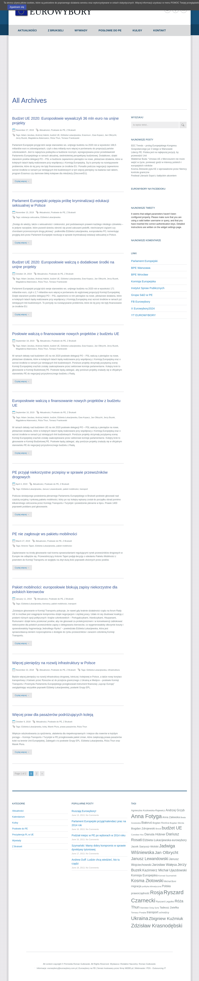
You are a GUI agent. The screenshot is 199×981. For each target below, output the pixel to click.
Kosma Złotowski (147, 880)
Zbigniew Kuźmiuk (166, 918)
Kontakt (159, 30)
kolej (45, 727)
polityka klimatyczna (151, 886)
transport (84, 489)
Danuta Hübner (154, 834)
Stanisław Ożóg (147, 908)
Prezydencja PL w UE (23, 834)
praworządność (140, 893)
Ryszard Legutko (165, 901)
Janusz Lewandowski (52, 489)
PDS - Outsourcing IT (156, 968)
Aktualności (27, 30)
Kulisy (137, 30)
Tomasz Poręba (138, 912)
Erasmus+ (86, 135)
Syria (157, 908)
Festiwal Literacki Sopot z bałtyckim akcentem (154, 175)
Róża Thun (55, 138)
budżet (53, 417)
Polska (166, 886)
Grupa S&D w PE (142, 294)
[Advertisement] (100, 64)
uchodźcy (164, 912)
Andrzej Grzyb (175, 810)
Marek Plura (53, 727)
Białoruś (146, 822)
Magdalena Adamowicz (38, 138)
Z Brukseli (55, 30)
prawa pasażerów (68, 727)
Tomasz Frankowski (70, 138)
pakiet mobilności (71, 489)
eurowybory (179, 840)
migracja (136, 886)
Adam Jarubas (27, 135)
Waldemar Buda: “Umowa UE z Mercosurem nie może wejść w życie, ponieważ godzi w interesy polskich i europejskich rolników (158, 162)
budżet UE (55, 135)
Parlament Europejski (144, 261)
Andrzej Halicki (42, 135)
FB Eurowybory (140, 301)
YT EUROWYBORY (143, 315)
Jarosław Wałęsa (164, 865)
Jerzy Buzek (21, 138)
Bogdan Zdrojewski (143, 828)
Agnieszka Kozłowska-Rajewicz (148, 810)
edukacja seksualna (30, 217)
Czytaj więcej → (22, 181)
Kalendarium (18, 817)
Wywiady (81, 30)
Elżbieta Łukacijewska (71, 135)
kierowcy (46, 604)
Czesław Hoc (137, 834)
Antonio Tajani (27, 546)
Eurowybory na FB (87, 968)
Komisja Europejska (143, 281)
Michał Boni (170, 881)
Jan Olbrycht (110, 135)
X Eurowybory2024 (143, 308)
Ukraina (139, 918)
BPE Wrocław (139, 274)
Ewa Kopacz (98, 135)
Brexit (158, 828)
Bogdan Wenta (177, 823)
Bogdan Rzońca (161, 823)
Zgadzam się (17, 7)
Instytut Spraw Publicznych (147, 288)
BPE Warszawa (141, 267)
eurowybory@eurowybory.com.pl (62, 968)
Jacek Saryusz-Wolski (145, 846)
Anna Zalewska (171, 817)
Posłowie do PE (110, 30)
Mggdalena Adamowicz (26, 420)
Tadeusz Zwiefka (169, 907)
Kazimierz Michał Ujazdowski (164, 870)
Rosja (156, 892)
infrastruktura (114, 670)
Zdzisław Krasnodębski (156, 925)
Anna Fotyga (146, 816)
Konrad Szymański (167, 875)
